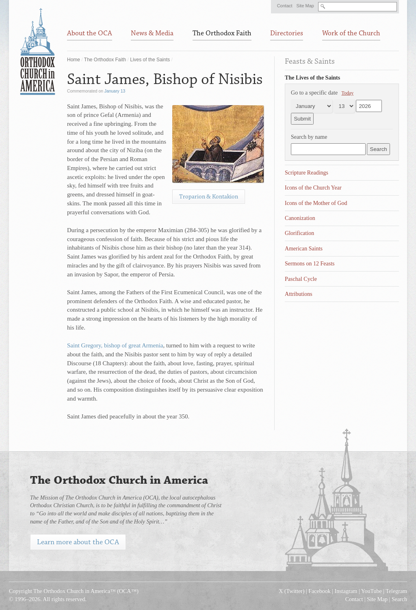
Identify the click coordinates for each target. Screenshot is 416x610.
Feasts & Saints (310, 61)
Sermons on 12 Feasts (310, 264)
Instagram (346, 591)
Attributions (298, 294)
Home (73, 60)
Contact (284, 5)
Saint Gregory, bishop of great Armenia (115, 345)
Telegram (396, 591)
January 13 (114, 91)
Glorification (299, 233)
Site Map (305, 5)
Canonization (300, 218)
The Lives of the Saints (312, 78)
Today (348, 93)
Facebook (319, 591)
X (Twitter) (291, 591)
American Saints (304, 249)
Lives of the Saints (150, 60)
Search (399, 599)
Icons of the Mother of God (316, 203)
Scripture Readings (306, 173)
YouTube (371, 591)
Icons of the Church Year (313, 188)
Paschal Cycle (301, 279)
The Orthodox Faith (105, 60)
